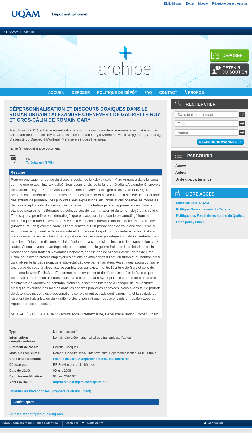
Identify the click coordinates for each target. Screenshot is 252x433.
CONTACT (168, 92)
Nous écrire (95, 422)
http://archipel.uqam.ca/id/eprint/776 (80, 382)
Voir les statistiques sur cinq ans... (37, 414)
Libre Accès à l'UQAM (192, 203)
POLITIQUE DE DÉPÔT (117, 92)
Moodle (203, 3)
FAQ (148, 92)
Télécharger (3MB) (40, 162)
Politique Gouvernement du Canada (203, 209)
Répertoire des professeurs (229, 3)
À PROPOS (194, 92)
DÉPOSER (81, 92)
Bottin (190, 3)
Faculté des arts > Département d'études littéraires (91, 359)
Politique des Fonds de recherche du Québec (210, 216)
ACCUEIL (57, 92)
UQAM (13, 31)
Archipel (30, 31)
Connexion (215, 422)
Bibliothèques (173, 3)
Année (180, 165)
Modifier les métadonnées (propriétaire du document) (51, 391)
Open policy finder (190, 222)
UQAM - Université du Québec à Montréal (29, 422)
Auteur (180, 172)
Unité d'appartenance (193, 179)
